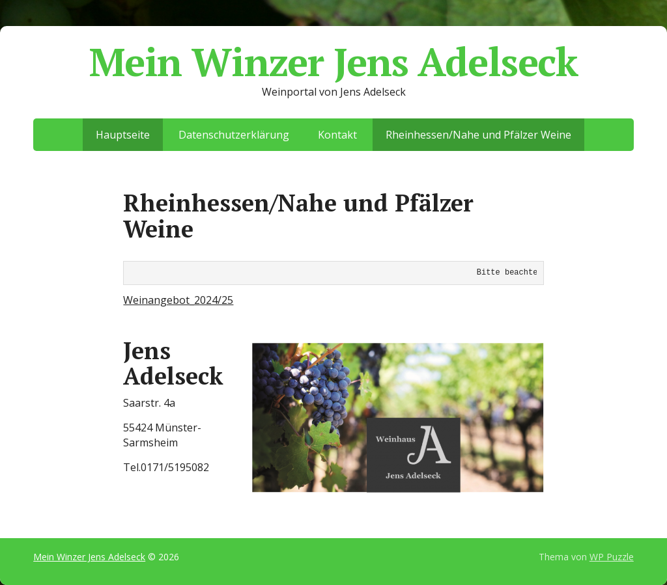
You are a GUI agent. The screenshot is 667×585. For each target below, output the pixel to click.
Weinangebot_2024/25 (178, 300)
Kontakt (337, 135)
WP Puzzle (611, 557)
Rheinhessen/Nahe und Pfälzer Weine (478, 135)
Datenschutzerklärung (233, 135)
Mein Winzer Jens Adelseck (333, 62)
